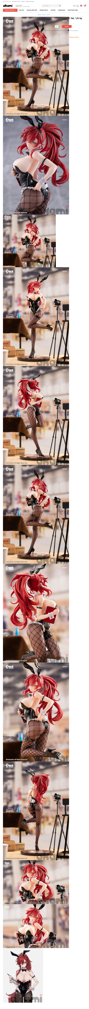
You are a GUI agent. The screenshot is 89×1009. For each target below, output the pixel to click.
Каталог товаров (10, 10)
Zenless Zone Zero (32, 10)
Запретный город (73, 10)
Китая (65, 30)
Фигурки (53, 10)
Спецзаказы (61, 10)
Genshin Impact (44, 10)
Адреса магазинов (30, 1)
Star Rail (21, 10)
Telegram (28, 6)
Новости (23, 1)
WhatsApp (23, 6)
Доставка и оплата (16, 1)
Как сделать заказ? (7, 1)
